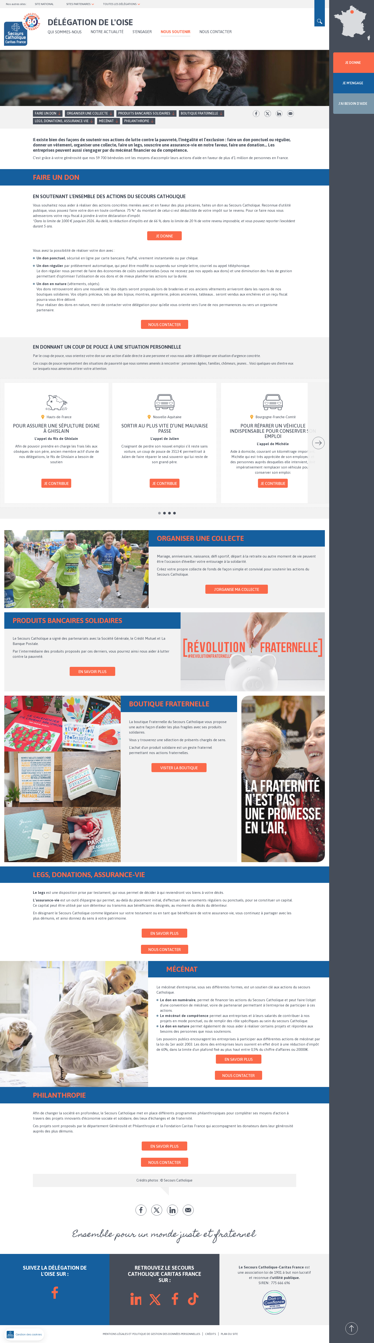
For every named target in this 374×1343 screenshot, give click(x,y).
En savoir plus (92, 671)
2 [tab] (164, 513)
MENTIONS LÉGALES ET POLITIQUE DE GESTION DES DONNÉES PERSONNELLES (151, 1334)
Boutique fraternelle (199, 113)
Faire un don (45, 113)
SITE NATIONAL (44, 4)
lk (279, 113)
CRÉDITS (210, 1334)
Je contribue (56, 483)
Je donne (164, 236)
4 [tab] (174, 513)
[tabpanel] (56, 443)
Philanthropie (136, 121)
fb (256, 113)
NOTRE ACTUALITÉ (107, 32)
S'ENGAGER (142, 32)
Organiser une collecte (87, 113)
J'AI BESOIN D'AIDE (352, 104)
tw (267, 113)
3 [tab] (169, 513)
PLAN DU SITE (229, 1334)
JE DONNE (353, 63)
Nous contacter (215, 32)
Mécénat (106, 121)
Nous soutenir (175, 32)
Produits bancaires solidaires (144, 113)
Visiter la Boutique (179, 768)
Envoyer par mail (290, 113)
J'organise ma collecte (236, 589)
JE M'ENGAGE (353, 83)
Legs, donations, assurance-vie (61, 121)
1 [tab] (159, 513)
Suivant (318, 443)
